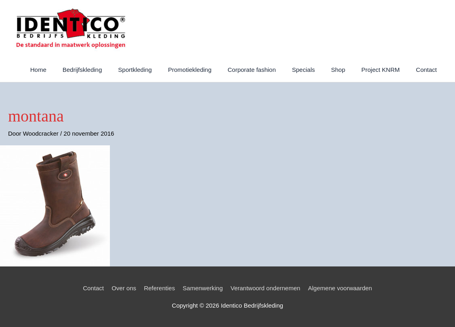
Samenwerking (203, 288)
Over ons (124, 288)
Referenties (159, 288)
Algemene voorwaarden (340, 288)
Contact (93, 288)
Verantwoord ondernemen (265, 288)
